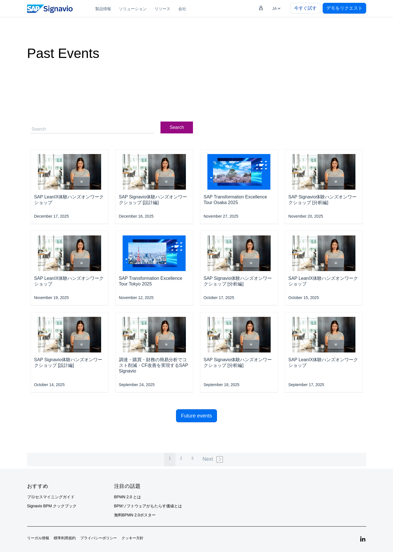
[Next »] (213, 459)
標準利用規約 (65, 538)
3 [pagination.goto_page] (192, 458)
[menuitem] (103, 8)
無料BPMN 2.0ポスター (135, 515)
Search (177, 127)
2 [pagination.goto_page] (181, 458)
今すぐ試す (305, 8)
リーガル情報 (38, 538)
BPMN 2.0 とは (127, 497)
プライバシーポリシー (98, 538)
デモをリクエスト (344, 8)
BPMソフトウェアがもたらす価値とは (148, 506)
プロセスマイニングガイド (51, 497)
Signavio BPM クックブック (52, 506)
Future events (196, 416)
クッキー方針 (132, 538)
